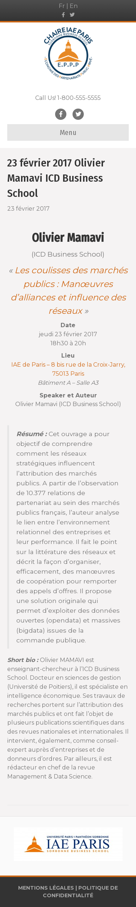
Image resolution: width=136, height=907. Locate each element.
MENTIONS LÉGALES (46, 888)
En (74, 6)
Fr (62, 6)
